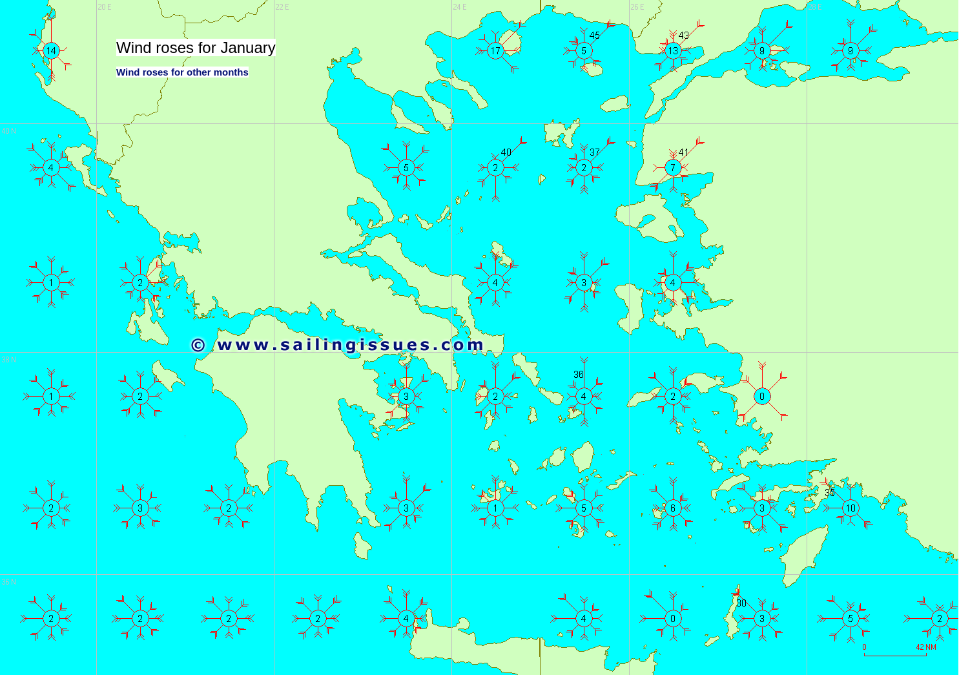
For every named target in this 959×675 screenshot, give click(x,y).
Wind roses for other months (182, 72)
